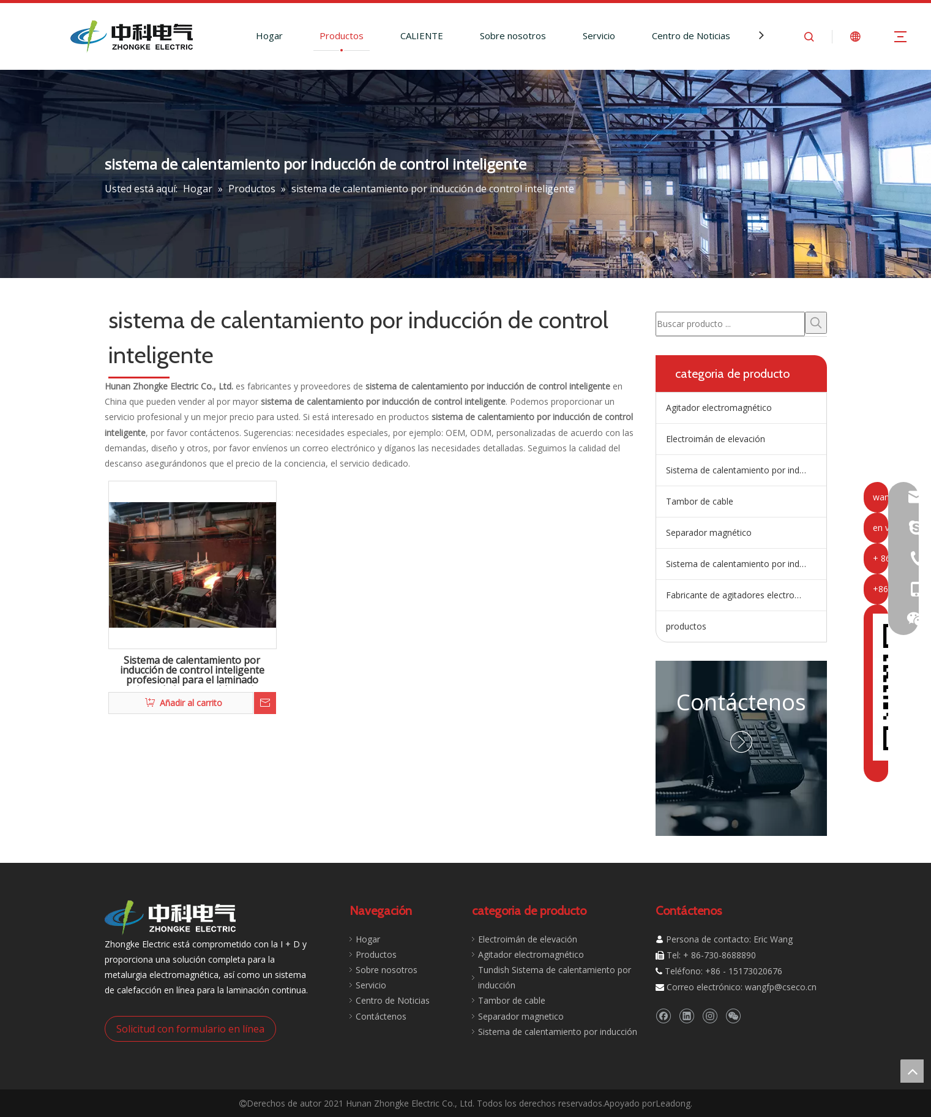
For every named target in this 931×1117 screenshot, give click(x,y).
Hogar (269, 35)
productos (686, 626)
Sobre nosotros (513, 35)
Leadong (673, 1103)
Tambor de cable (699, 501)
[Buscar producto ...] (730, 324)
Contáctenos (741, 702)
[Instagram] (709, 1015)
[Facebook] (663, 1015)
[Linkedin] (686, 1015)
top (912, 1071)
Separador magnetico (521, 1016)
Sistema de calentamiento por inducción (745, 564)
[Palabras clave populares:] (816, 323)
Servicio (599, 35)
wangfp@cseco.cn (781, 987)
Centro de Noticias (691, 35)
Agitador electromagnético (719, 407)
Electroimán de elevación (715, 439)
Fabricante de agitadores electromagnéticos (746, 595)
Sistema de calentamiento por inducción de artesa (746, 470)
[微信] (733, 1015)
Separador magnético (709, 532)
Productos (342, 35)
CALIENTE (421, 35)
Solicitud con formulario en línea (190, 1029)
